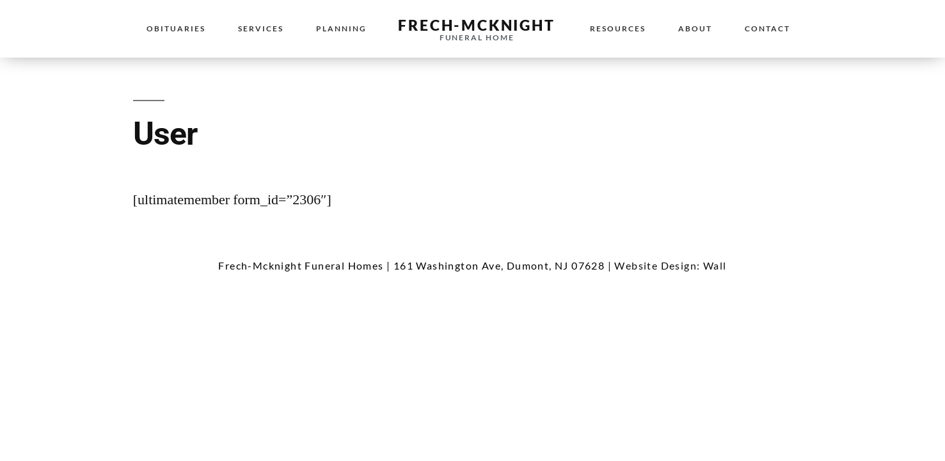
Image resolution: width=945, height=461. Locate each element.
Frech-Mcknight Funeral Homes (300, 265)
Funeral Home (477, 37)
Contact (767, 28)
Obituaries (176, 28)
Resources (618, 28)
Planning (341, 28)
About (695, 28)
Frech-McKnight (476, 25)
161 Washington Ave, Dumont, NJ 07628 (499, 265)
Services (260, 28)
